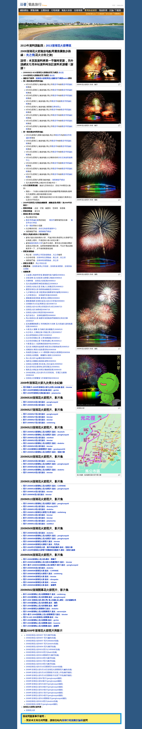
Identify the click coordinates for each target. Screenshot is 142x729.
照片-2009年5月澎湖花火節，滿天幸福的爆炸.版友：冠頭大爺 (48, 547)
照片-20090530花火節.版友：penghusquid (40, 402)
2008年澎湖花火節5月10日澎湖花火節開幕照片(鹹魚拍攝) (49, 669)
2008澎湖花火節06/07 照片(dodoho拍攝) (42, 644)
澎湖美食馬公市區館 (40, 266)
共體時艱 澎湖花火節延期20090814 (41, 281)
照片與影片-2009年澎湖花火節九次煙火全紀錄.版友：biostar (47, 387)
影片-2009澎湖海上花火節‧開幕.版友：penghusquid (44, 597)
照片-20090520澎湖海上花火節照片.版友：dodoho (43, 470)
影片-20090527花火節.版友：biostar (38, 420)
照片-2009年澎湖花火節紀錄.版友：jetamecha (41, 393)
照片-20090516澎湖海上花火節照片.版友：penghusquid (46, 489)
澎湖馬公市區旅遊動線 (42, 255)
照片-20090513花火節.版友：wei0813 (38, 524)
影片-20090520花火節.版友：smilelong (39, 461)
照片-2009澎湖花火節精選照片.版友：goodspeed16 (44, 449)
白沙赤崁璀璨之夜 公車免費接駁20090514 (43, 338)
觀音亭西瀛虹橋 (32, 220)
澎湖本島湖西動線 (44, 260)
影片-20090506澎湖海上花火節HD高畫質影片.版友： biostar (47, 562)
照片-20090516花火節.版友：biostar (38, 492)
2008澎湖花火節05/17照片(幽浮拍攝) (40, 661)
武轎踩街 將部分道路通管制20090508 (41, 350)
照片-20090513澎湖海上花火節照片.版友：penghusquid (46, 503)
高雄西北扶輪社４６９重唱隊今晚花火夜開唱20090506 (48, 352)
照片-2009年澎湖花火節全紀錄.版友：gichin (41, 390)
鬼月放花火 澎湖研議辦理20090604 (41, 315)
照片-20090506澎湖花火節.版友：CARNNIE (41, 571)
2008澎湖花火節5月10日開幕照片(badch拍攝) (44, 667)
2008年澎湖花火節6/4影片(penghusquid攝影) (44, 681)
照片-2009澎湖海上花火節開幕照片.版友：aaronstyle (44, 611)
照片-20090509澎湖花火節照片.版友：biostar (41, 541)
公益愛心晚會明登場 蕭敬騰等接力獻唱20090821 (45, 275)
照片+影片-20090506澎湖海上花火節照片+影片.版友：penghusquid (50, 565)
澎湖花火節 (30, 710)
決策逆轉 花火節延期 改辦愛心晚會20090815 (44, 278)
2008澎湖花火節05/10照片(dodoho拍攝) (42, 701)
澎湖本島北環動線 (44, 257)
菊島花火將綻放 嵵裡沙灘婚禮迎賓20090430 (43, 370)
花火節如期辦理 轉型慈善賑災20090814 (42, 284)
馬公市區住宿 (41, 263)
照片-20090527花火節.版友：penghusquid (40, 414)
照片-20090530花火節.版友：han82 (37, 405)
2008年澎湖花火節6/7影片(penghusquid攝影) (44, 678)
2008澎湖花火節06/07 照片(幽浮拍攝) (41, 635)
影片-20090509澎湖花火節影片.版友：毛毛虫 (41, 544)
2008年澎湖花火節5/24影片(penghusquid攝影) (44, 690)
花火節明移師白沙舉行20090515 (39, 335)
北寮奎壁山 (56, 107)
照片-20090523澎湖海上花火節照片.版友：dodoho (43, 443)
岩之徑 (63, 257)
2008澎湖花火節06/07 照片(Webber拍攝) (42, 641)
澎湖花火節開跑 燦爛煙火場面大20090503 (43, 355)
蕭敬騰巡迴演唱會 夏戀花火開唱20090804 (43, 298)
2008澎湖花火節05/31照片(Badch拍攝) (41, 652)
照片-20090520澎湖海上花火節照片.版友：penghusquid (46, 464)
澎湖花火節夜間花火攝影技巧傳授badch (52, 78)
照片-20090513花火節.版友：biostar (38, 515)
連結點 (61, 72)
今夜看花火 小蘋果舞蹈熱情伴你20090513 (43, 344)
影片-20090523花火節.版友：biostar (38, 440)
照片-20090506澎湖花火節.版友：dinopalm (40, 579)
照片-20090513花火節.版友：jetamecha (39, 521)
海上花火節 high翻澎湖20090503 (39, 358)
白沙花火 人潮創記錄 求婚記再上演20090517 (44, 332)
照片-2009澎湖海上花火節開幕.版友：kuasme (41, 623)
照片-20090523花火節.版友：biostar (38, 446)
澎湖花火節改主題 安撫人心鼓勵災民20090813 (44, 287)
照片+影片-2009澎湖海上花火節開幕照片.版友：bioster (45, 614)
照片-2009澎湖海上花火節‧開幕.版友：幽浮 (40, 606)
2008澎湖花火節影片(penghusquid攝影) (42, 704)
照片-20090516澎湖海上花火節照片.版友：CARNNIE (44, 486)
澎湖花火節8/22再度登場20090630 (40, 312)
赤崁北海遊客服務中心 (48, 228)
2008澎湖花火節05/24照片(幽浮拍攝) (40, 658)
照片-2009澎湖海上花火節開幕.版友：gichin (41, 620)
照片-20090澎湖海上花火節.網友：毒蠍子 (39, 559)
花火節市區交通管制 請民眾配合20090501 (43, 367)
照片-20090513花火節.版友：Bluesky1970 (40, 506)
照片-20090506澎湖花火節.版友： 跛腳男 (39, 585)
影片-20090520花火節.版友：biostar (38, 467)
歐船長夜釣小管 (36, 243)
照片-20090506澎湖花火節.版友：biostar (39, 576)
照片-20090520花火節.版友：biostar (38, 472)
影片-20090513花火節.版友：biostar (38, 518)
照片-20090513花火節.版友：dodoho (38, 509)
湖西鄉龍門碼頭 (58, 180)
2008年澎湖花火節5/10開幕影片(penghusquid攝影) (46, 698)
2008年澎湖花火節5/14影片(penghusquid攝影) (44, 695)
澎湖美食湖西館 (56, 266)
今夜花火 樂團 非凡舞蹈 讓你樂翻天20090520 (44, 329)
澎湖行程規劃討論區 (72, 720)
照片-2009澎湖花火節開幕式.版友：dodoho (40, 609)
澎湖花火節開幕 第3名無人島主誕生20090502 (44, 364)
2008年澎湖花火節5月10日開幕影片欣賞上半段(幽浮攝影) (49, 672)
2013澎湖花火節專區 (58, 45)
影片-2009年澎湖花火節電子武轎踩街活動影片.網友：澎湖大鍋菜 (49, 550)
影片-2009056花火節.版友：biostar (37, 494)
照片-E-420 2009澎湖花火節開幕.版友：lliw (40, 617)
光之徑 (30, 54)
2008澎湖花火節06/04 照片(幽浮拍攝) (41, 647)
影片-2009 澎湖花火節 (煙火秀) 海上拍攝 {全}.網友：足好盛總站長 (49, 600)
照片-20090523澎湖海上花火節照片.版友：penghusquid (46, 435)
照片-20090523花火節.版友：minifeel (38, 438)
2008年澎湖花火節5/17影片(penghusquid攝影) (44, 693)
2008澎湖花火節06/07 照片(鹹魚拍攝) (41, 638)
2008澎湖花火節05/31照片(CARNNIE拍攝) (43, 649)
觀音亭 (55, 84)
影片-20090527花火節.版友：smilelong (39, 423)
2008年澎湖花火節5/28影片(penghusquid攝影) (44, 687)
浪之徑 (55, 260)
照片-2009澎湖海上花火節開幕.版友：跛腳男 (41, 626)
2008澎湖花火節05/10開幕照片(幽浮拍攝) (42, 655)
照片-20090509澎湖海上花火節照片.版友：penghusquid (46, 536)
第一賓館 (29, 226)
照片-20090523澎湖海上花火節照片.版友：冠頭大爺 (44, 452)
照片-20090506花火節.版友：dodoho (38, 568)
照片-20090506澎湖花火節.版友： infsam (40, 582)
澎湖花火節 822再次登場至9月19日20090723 (44, 307)
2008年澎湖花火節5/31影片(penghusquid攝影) (44, 684)
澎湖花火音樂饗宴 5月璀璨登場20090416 (42, 378)
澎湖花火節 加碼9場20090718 (38, 309)
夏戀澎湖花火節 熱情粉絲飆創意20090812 (43, 289)
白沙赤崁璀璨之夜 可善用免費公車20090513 (43, 341)
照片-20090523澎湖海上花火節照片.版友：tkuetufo (44, 432)
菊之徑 (55, 257)
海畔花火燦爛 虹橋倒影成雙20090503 (41, 361)
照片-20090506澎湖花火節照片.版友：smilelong (42, 574)
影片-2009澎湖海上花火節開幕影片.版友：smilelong (44, 594)
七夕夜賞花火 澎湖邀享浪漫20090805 (41, 295)
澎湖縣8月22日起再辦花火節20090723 (41, 304)
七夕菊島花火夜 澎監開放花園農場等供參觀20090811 (47, 292)
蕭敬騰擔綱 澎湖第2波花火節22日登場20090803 (45, 301)
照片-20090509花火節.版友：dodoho (38, 533)
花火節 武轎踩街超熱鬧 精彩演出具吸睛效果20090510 (47, 347)
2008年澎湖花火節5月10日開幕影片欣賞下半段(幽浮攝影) (49, 675)
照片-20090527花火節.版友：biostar (38, 417)
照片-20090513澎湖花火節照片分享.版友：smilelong (44, 512)
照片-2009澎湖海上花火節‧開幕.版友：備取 (40, 603)
